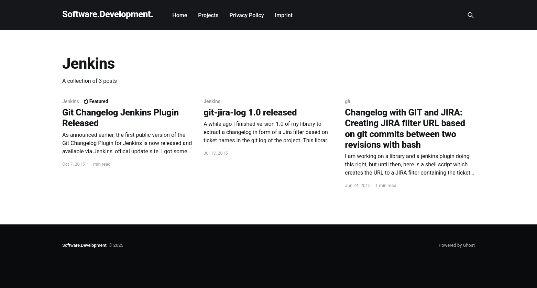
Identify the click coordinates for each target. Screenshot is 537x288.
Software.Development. (107, 14)
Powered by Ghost (457, 245)
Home (179, 15)
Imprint (284, 15)
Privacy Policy (247, 15)
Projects (208, 15)
